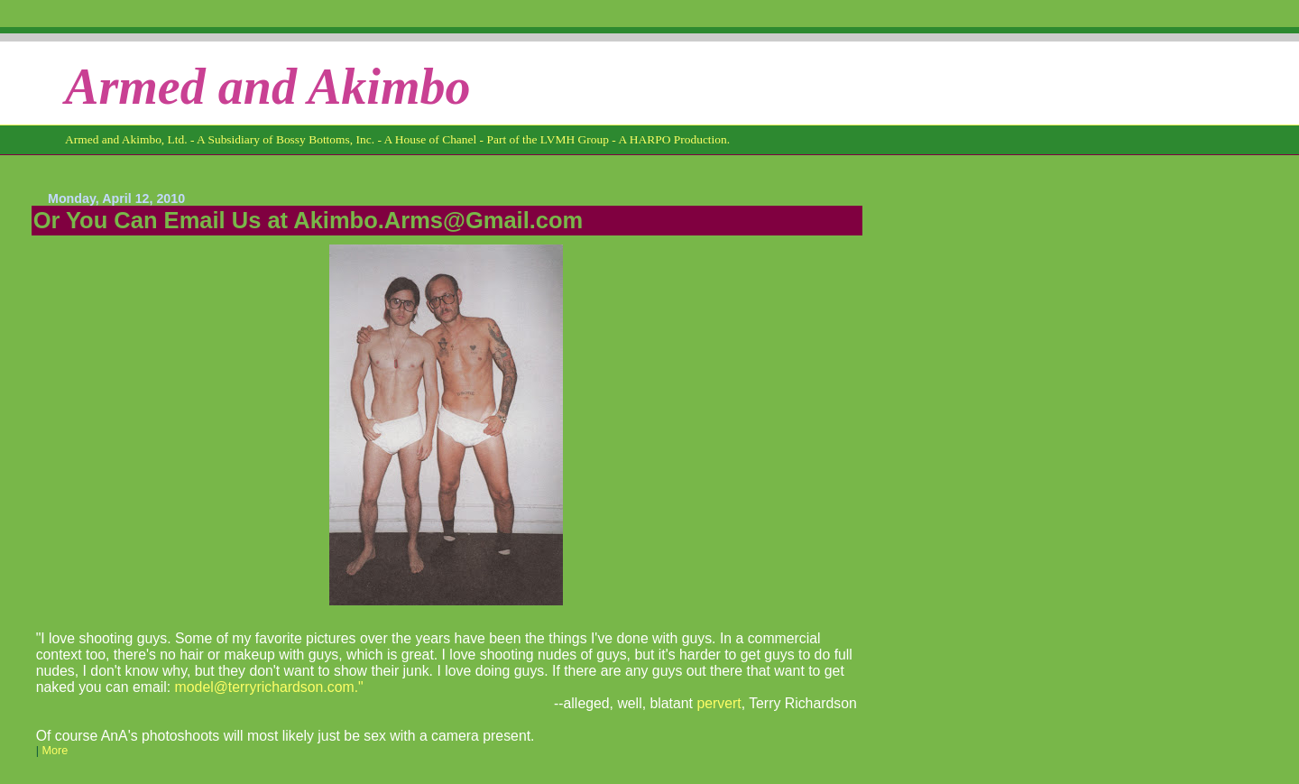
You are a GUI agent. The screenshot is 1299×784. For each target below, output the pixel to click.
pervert (718, 703)
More (54, 750)
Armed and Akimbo (268, 87)
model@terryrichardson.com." (269, 687)
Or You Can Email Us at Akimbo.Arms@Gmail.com (308, 220)
